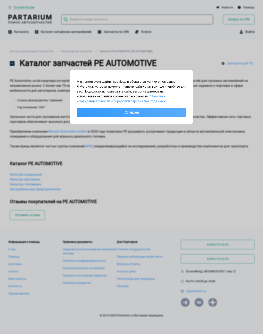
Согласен (132, 112)
